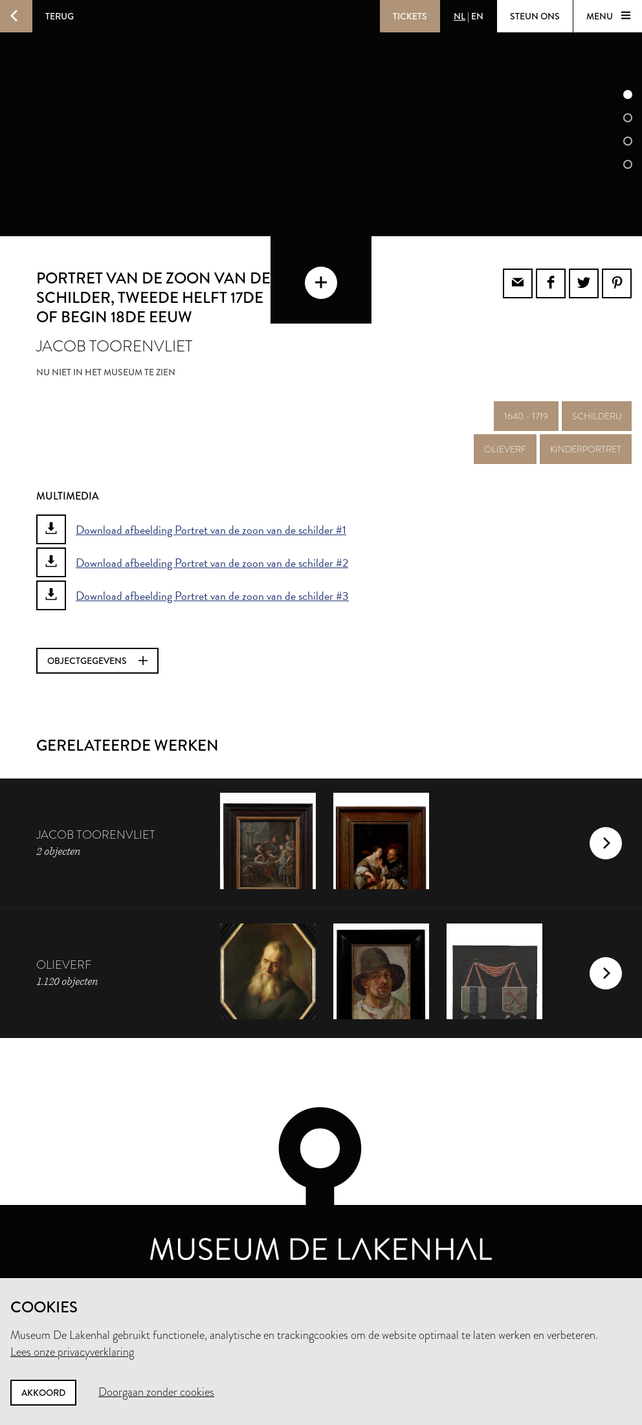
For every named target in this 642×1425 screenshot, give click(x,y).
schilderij (596, 416)
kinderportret (585, 449)
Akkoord (43, 1392)
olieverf (505, 449)
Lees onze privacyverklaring (72, 1351)
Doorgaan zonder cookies (156, 1392)
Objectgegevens (97, 660)
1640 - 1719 (526, 416)
